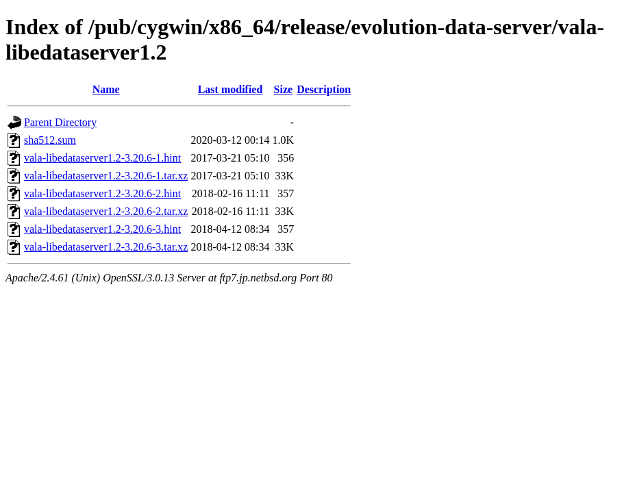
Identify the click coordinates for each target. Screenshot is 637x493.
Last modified (230, 89)
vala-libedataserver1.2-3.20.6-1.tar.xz (106, 175)
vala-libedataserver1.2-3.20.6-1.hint (102, 158)
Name (106, 89)
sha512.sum (50, 140)
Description (324, 89)
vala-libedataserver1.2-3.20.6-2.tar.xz (106, 211)
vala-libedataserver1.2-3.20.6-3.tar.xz (106, 247)
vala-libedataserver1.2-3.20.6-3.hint (102, 229)
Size (283, 89)
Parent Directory (60, 122)
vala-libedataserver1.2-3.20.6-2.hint (102, 193)
